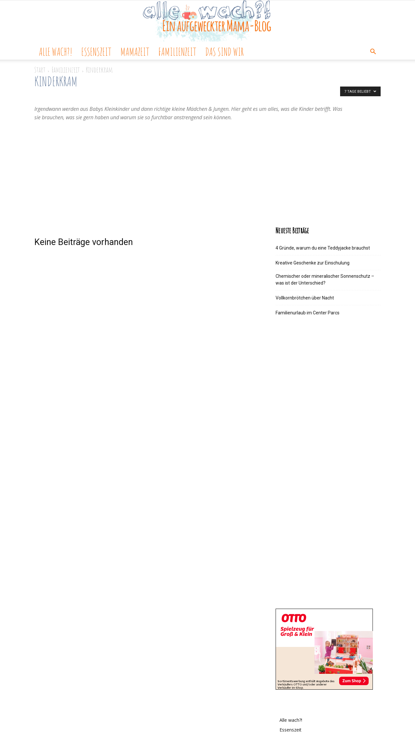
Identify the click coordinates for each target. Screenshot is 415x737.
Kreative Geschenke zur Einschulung (313, 262)
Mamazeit (134, 51)
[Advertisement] (207, 170)
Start (39, 70)
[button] (373, 52)
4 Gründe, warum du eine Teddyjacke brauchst (323, 248)
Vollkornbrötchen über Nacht (305, 297)
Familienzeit (177, 51)
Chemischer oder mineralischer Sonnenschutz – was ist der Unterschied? (325, 280)
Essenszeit (96, 51)
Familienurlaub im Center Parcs (307, 312)
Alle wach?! (55, 51)
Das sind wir (224, 51)
